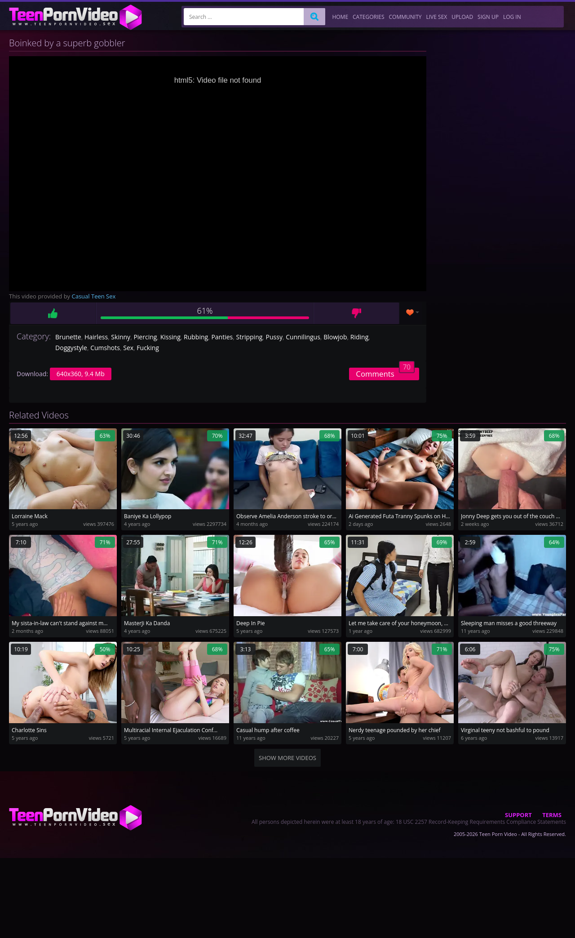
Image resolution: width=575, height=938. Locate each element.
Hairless (96, 337)
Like (53, 313)
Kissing (170, 337)
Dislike (356, 313)
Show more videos (287, 758)
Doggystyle (71, 347)
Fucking (148, 347)
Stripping (249, 337)
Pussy (274, 337)
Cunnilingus (303, 337)
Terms (552, 815)
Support (518, 815)
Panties (222, 337)
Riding (359, 337)
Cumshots (105, 347)
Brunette (68, 337)
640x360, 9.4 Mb (81, 373)
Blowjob (335, 337)
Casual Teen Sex (94, 296)
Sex (128, 347)
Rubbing (196, 337)
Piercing (145, 337)
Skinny (120, 337)
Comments (385, 373)
